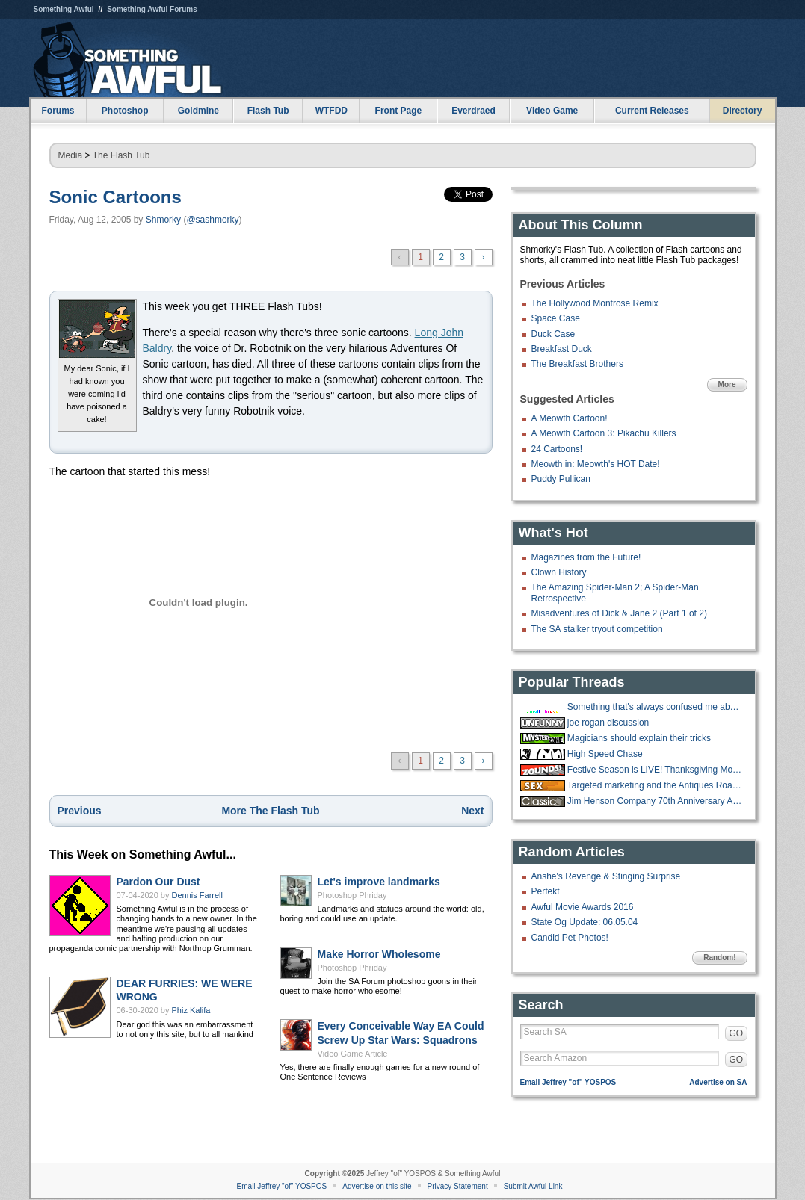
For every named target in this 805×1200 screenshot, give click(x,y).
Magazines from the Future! (586, 557)
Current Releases (652, 110)
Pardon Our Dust (158, 882)
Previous (80, 811)
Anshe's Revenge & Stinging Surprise (606, 876)
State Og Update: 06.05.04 (584, 922)
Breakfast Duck (561, 349)
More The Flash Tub (270, 811)
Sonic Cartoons (115, 197)
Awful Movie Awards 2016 (582, 907)
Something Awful (64, 9)
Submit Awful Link (533, 1186)
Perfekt (545, 891)
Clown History (559, 572)
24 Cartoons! (557, 449)
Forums (57, 110)
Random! (719, 957)
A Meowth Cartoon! (569, 418)
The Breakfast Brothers (577, 364)
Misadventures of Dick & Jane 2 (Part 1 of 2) (619, 613)
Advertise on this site (376, 1186)
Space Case (555, 318)
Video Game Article (353, 1053)
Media (70, 155)
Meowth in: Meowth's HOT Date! (595, 464)
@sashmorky (212, 219)
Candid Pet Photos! (569, 938)
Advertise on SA (718, 1082)
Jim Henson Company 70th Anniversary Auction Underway (655, 801)
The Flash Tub (121, 155)
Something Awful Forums (152, 9)
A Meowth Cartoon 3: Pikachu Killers (603, 433)
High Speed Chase (605, 754)
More (727, 384)
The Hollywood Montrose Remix (595, 303)
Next (472, 811)
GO (737, 1033)
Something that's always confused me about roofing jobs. (655, 707)
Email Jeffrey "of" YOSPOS (568, 1082)
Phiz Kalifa (191, 1010)
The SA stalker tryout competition (597, 629)
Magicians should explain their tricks (639, 738)
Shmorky (163, 219)
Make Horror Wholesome (379, 954)
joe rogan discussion (608, 722)
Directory (742, 110)
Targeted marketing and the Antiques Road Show (655, 785)
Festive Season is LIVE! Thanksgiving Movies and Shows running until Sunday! (655, 769)
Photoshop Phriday (352, 895)
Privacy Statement (458, 1186)
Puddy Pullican (560, 479)
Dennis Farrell (197, 895)
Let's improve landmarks (379, 882)
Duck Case (553, 334)
